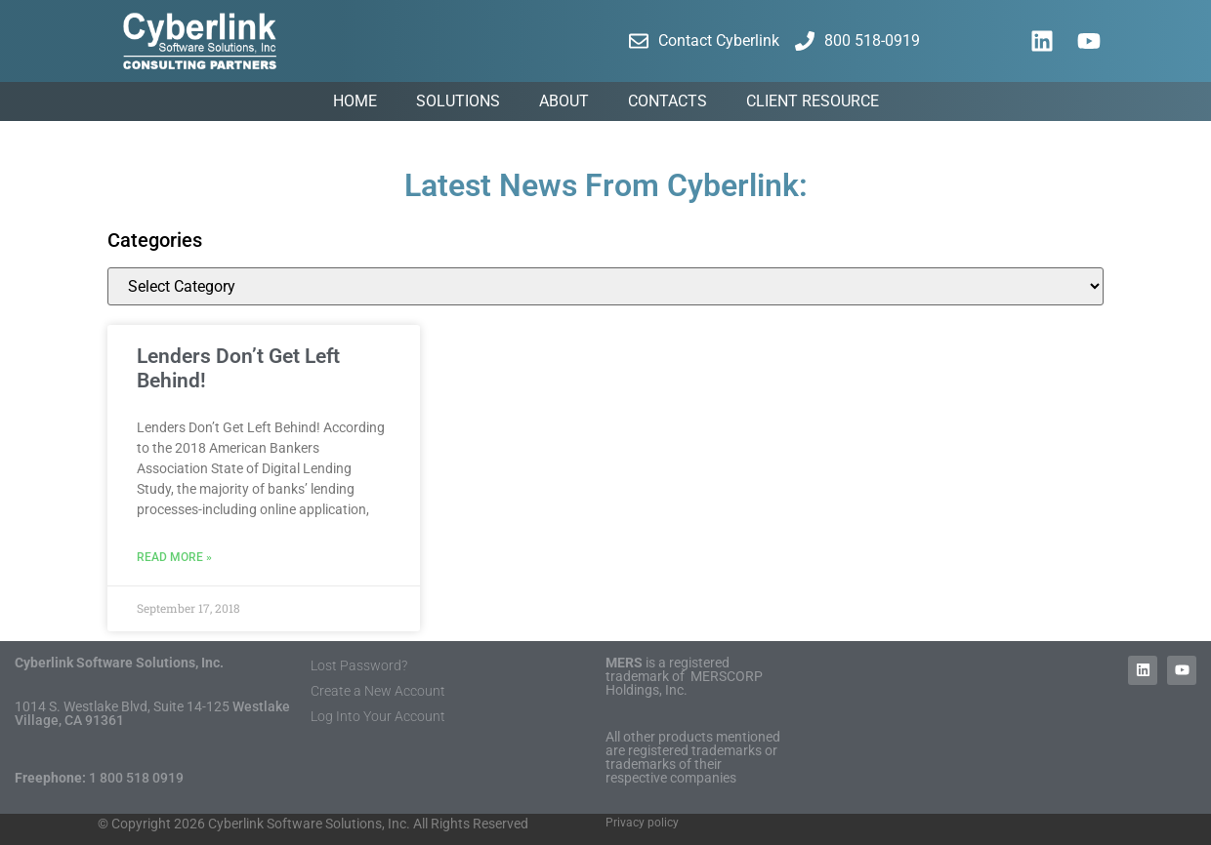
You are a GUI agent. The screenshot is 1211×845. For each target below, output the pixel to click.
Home (355, 101)
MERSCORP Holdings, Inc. (684, 683)
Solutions (458, 101)
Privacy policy (642, 822)
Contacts (667, 101)
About (564, 101)
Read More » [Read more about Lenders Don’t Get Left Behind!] (174, 557)
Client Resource (812, 101)
